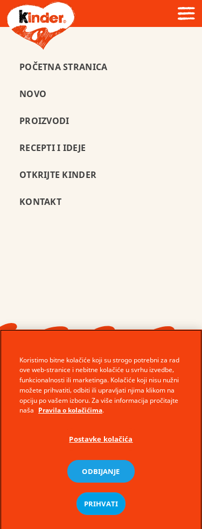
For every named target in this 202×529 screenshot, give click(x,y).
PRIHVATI (101, 506)
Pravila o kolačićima (70, 412)
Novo (32, 93)
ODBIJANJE (101, 473)
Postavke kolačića (101, 441)
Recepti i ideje (52, 147)
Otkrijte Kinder (57, 174)
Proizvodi (44, 120)
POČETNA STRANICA (63, 66)
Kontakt (40, 201)
